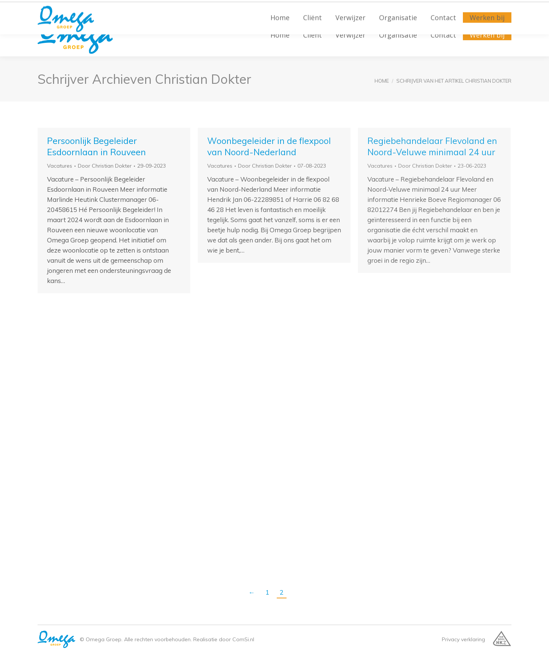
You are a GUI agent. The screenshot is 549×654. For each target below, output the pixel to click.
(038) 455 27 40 (63, 8)
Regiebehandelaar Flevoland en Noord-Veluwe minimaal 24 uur (432, 146)
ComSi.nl (243, 639)
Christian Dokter (203, 79)
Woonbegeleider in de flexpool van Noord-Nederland (269, 146)
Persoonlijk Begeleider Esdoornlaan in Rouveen (96, 146)
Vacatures (59, 165)
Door (105, 165)
